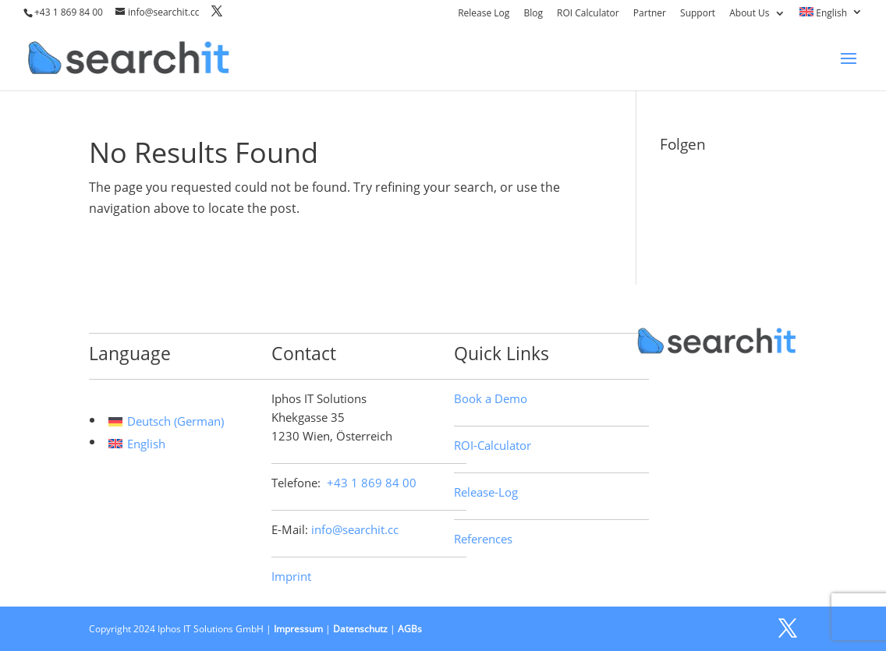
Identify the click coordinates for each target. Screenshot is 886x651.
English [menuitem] (146, 443)
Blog (533, 14)
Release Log (483, 14)
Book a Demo (490, 398)
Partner (649, 14)
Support (697, 14)
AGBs (410, 628)
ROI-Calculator (492, 445)
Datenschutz (360, 628)
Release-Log (486, 492)
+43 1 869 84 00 (68, 12)
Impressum (298, 628)
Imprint (291, 576)
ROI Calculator (588, 14)
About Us (749, 14)
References (483, 539)
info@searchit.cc (355, 529)
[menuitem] (831, 16)
